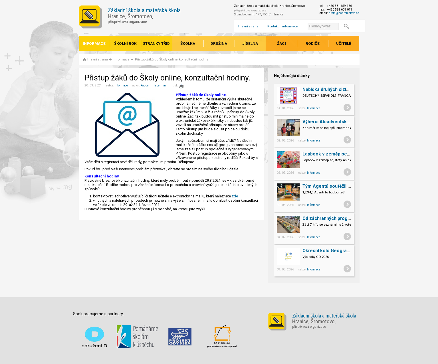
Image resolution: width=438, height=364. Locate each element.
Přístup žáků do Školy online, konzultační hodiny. (172, 59)
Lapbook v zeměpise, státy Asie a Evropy (346, 154)
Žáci (281, 43)
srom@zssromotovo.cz (344, 13)
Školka (187, 43)
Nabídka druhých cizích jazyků (334, 89)
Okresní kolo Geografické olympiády (341, 250)
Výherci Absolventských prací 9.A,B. (340, 121)
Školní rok (125, 43)
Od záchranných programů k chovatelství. (346, 218)
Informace (94, 43)
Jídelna (250, 43)
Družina (219, 43)
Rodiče (313, 43)
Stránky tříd (156, 43)
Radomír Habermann (154, 85)
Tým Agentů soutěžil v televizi (334, 186)
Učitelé (343, 43)
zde (235, 196)
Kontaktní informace (282, 26)
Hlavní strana (248, 26)
